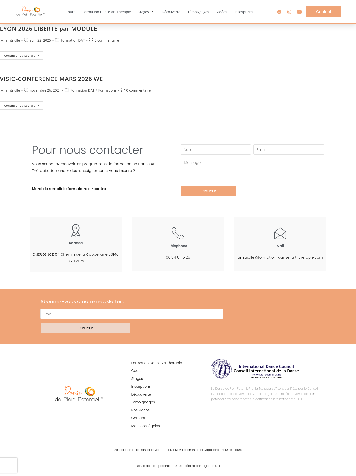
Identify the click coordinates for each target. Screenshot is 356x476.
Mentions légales (145, 425)
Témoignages (198, 11)
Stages (145, 11)
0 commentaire (106, 40)
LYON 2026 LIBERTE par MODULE (48, 28)
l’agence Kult (210, 466)
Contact (138, 417)
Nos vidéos (140, 410)
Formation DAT (73, 40)
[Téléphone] (178, 233)
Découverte (171, 11)
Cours (70, 11)
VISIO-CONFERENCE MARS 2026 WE (51, 79)
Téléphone (178, 245)
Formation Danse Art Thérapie (106, 11)
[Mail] (280, 233)
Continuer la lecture (23, 54)
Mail (280, 245)
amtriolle (13, 40)
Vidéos (221, 11)
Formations (107, 90)
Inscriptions (243, 11)
